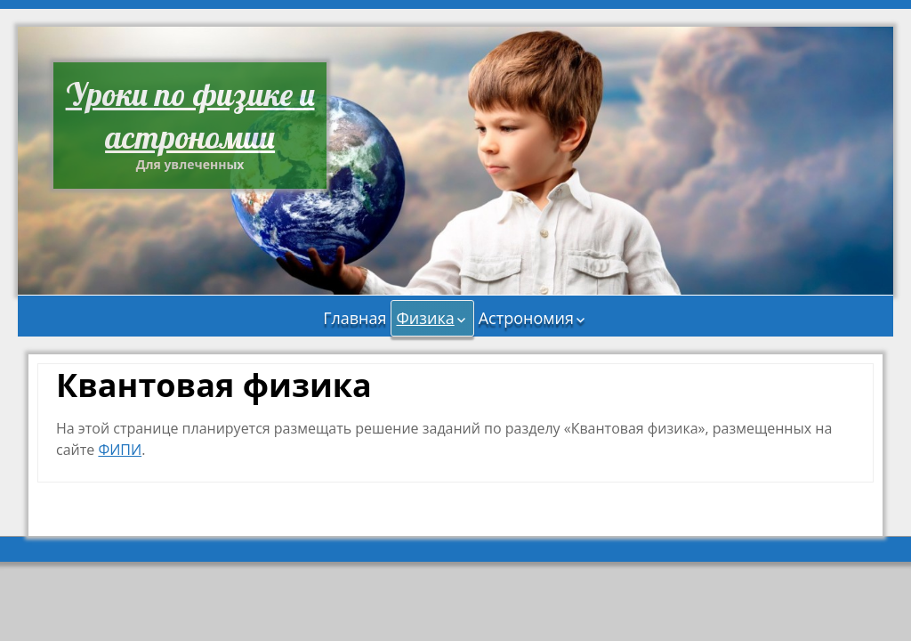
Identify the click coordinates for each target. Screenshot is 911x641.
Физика (425, 318)
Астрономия (526, 318)
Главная (354, 318)
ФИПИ (119, 449)
